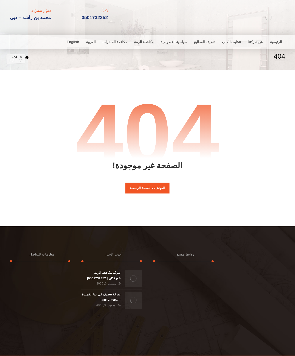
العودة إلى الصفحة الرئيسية (147, 188)
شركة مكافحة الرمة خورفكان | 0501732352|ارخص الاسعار (103, 278)
